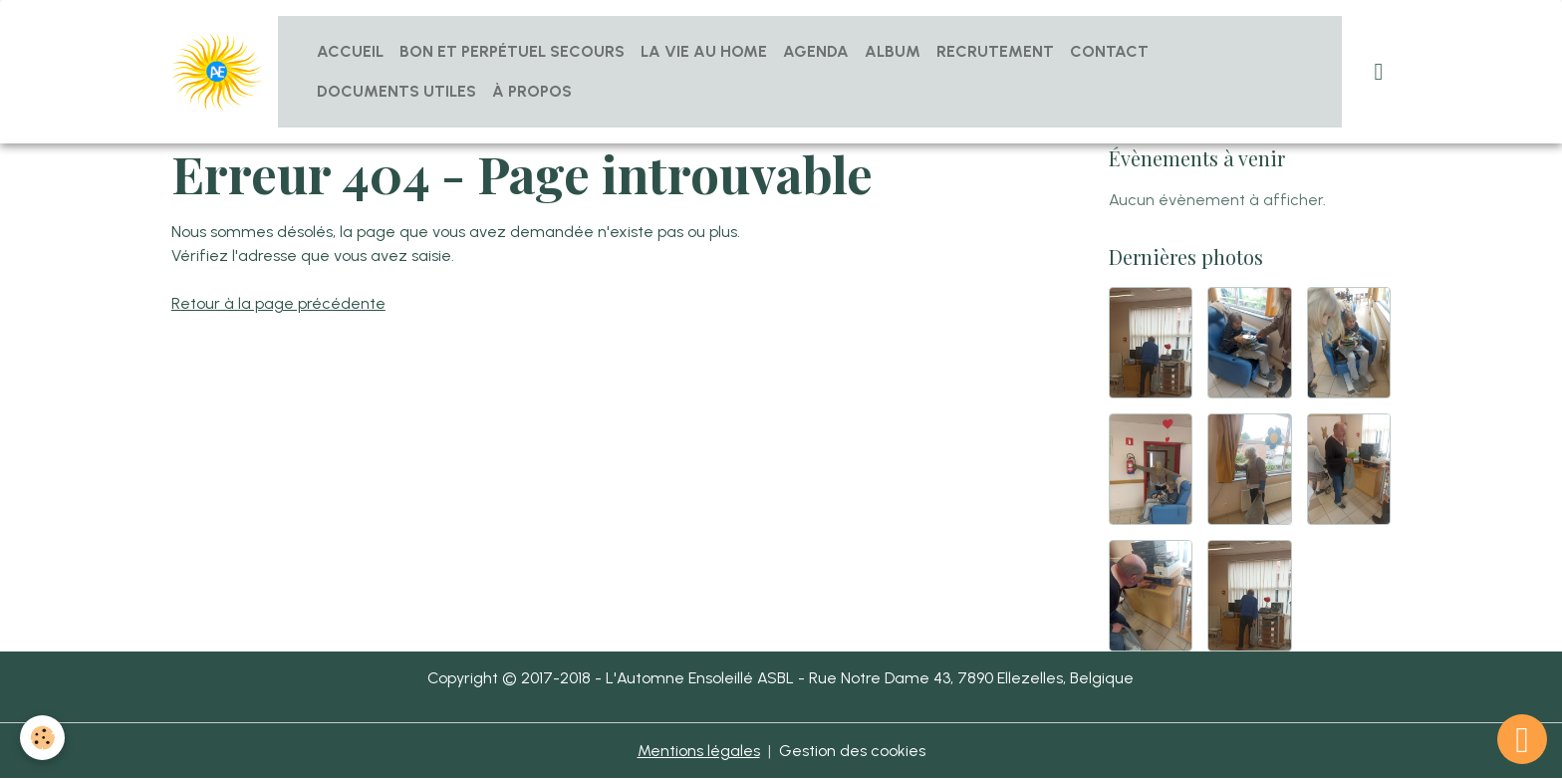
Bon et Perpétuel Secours (512, 51)
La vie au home (704, 51)
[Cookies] (42, 737)
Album (892, 51)
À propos (532, 91)
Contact (1109, 51)
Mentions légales (699, 750)
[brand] (216, 72)
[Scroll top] (1522, 739)
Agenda (816, 51)
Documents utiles (396, 91)
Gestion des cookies (852, 750)
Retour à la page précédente (278, 303)
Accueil (350, 51)
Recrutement (995, 51)
